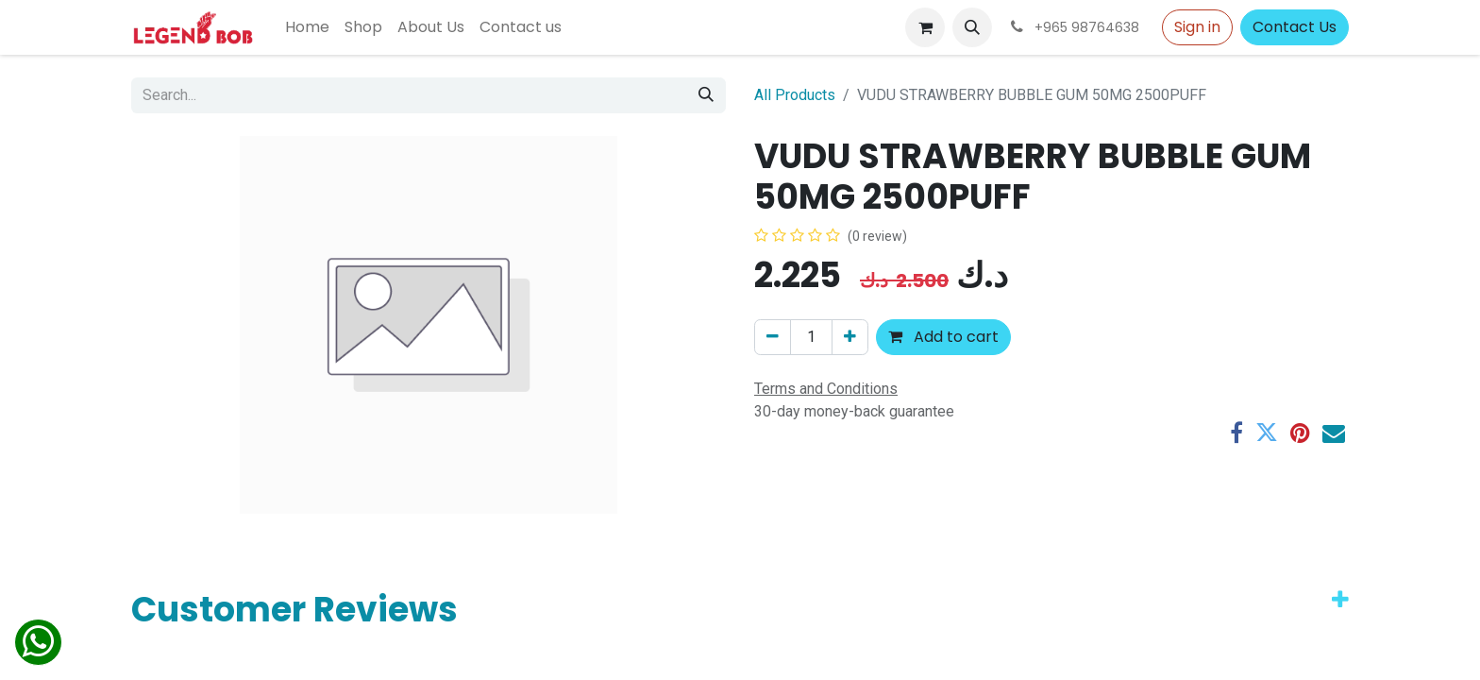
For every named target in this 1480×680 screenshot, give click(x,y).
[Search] (706, 95)
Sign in (1197, 27)
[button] (972, 27)
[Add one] (850, 337)
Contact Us (1295, 27)
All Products (794, 95)
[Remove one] (772, 337)
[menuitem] (307, 27)
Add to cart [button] (943, 337)
